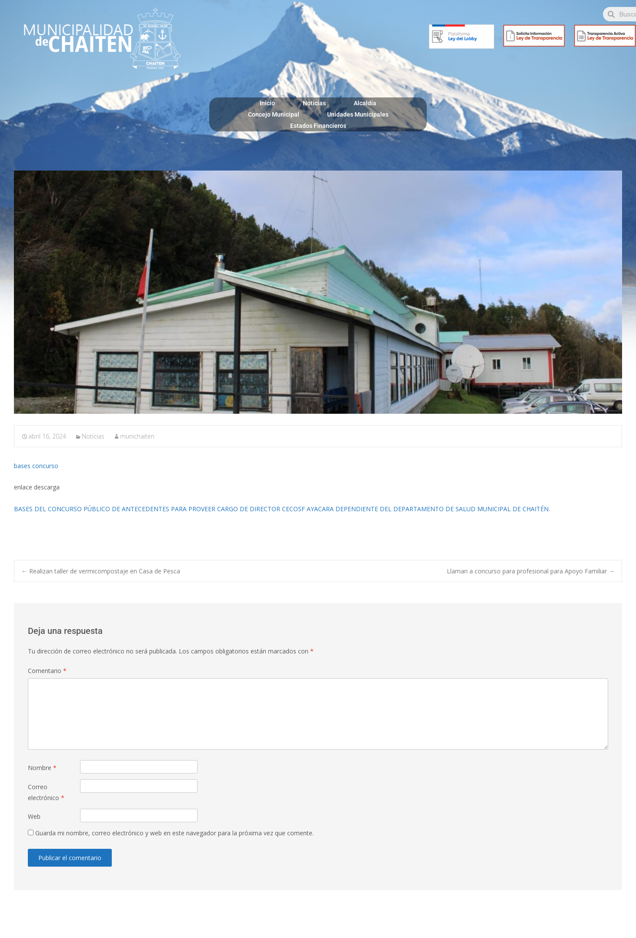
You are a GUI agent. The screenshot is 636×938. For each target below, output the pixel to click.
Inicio (267, 103)
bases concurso (36, 466)
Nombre (42, 768)
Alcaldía (365, 103)
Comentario (47, 671)
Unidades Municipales (357, 114)
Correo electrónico (46, 792)
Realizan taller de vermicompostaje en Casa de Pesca (100, 571)
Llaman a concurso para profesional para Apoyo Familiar (531, 571)
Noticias (314, 103)
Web (34, 816)
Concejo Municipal (273, 114)
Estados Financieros (318, 125)
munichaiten (137, 436)
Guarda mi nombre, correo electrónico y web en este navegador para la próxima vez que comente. (174, 833)
